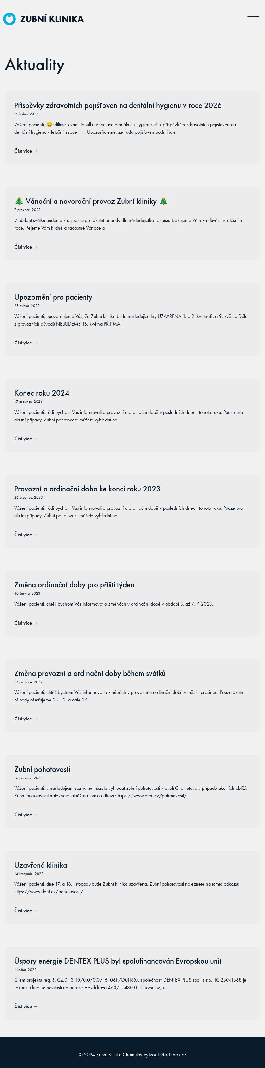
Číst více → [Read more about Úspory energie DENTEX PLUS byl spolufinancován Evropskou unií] (26, 1006)
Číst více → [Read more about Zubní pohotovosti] (26, 814)
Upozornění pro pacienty (53, 297)
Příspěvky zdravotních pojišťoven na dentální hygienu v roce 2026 (118, 105)
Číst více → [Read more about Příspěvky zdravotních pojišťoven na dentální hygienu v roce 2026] (26, 150)
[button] (253, 13)
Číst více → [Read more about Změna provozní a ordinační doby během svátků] (26, 718)
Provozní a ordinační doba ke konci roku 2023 (87, 489)
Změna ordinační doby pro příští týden (74, 584)
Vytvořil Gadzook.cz (165, 1054)
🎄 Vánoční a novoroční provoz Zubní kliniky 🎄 (91, 201)
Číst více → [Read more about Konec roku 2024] (26, 438)
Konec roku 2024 (41, 393)
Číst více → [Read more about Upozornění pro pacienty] (26, 342)
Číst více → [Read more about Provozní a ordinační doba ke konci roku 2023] (26, 534)
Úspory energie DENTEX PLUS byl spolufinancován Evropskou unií (117, 961)
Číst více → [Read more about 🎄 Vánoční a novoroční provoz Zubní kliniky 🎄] (26, 246)
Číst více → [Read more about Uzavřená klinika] (26, 910)
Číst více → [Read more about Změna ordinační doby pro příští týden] (26, 622)
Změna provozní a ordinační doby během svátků (90, 673)
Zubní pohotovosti (42, 769)
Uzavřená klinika (40, 865)
